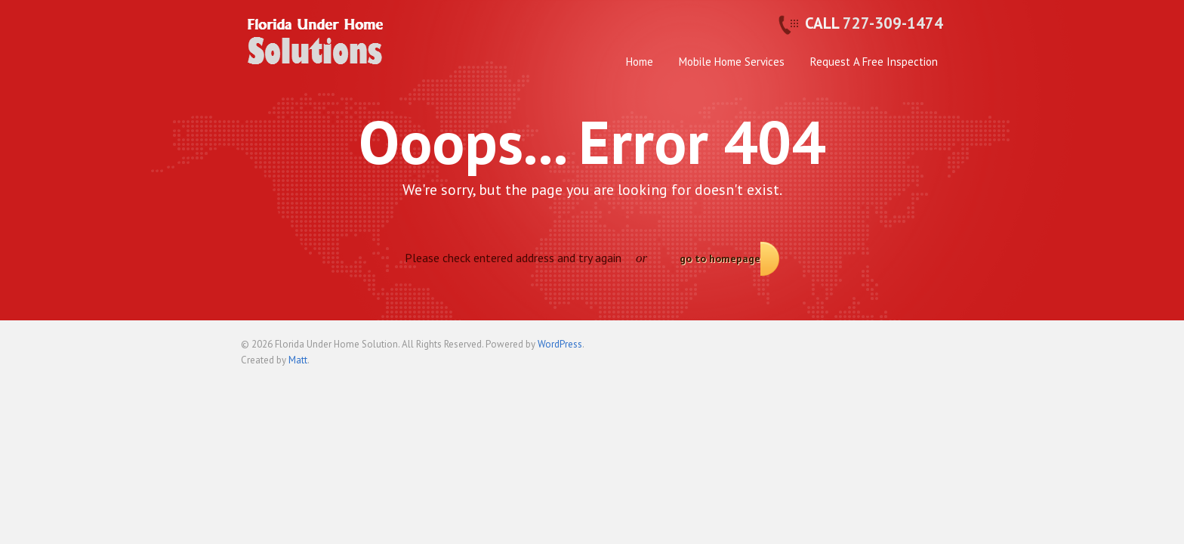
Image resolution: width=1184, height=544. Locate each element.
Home (639, 61)
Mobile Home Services (732, 61)
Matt (297, 360)
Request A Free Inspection (874, 61)
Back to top (931, 350)
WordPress (560, 344)
